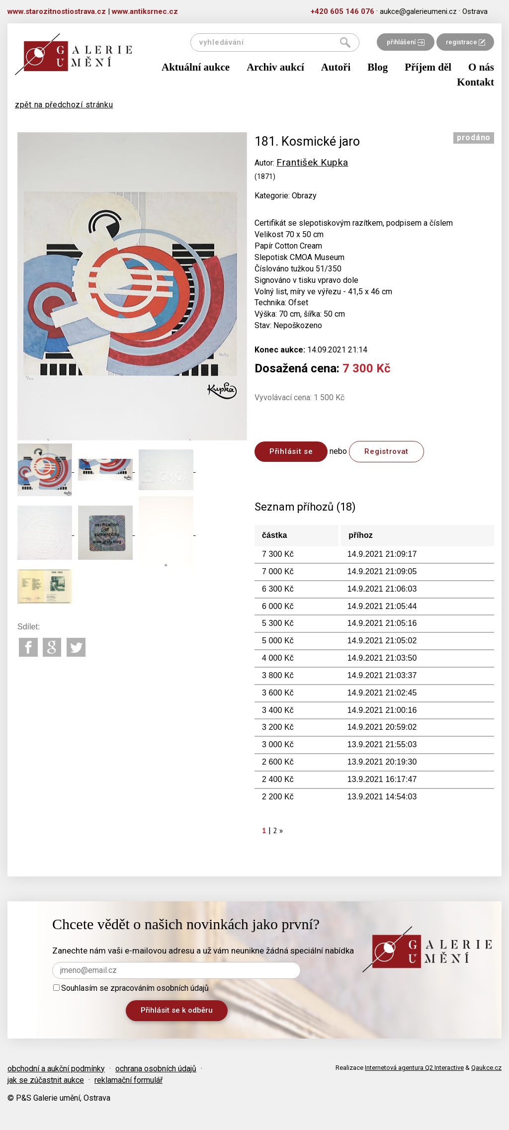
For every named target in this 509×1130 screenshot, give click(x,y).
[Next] (281, 830)
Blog (377, 67)
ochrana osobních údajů (155, 1068)
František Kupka (312, 162)
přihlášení (405, 42)
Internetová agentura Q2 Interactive (414, 1067)
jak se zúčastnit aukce (45, 1080)
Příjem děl (428, 67)
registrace (465, 42)
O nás (481, 67)
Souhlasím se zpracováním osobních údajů (131, 988)
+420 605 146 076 (342, 11)
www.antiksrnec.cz (145, 11)
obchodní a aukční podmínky (56, 1068)
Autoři (336, 67)
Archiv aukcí (275, 67)
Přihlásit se (291, 451)
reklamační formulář (128, 1080)
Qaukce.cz (486, 1067)
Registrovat (386, 451)
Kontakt (475, 82)
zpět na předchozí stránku (64, 104)
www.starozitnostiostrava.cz (56, 11)
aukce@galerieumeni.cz (418, 11)
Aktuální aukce (196, 67)
